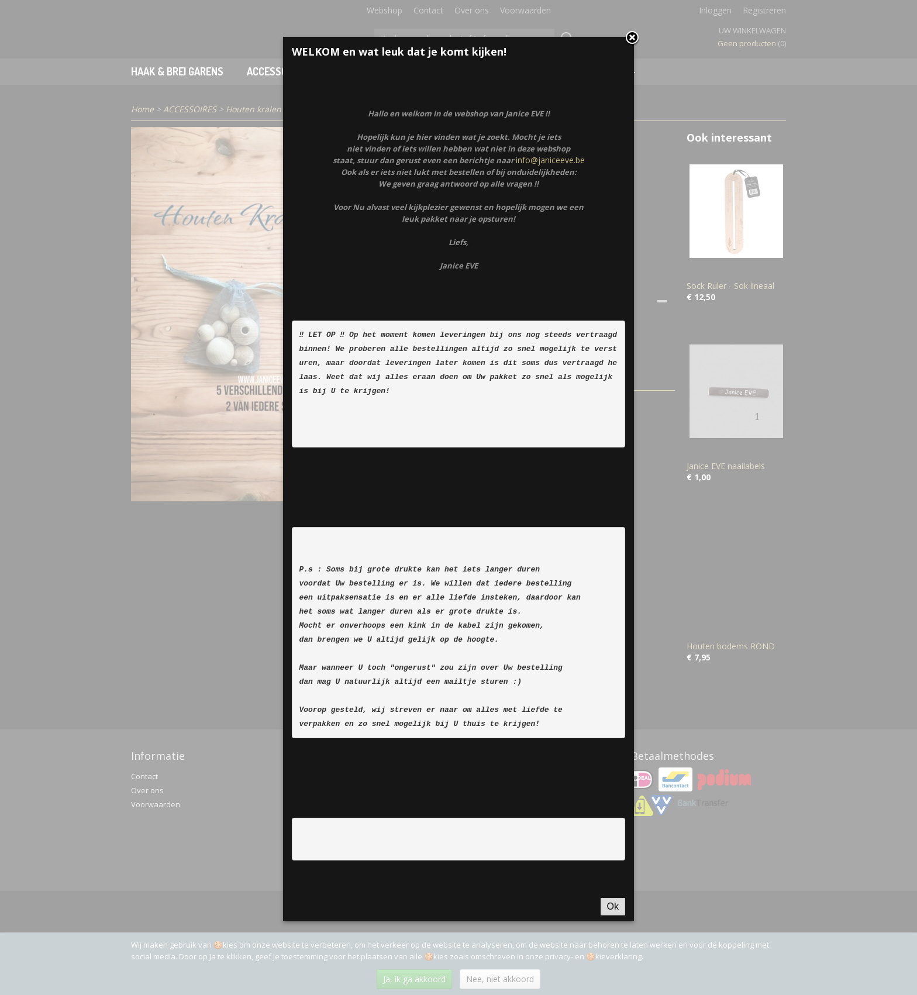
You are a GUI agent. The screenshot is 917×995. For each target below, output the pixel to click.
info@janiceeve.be (550, 316)
